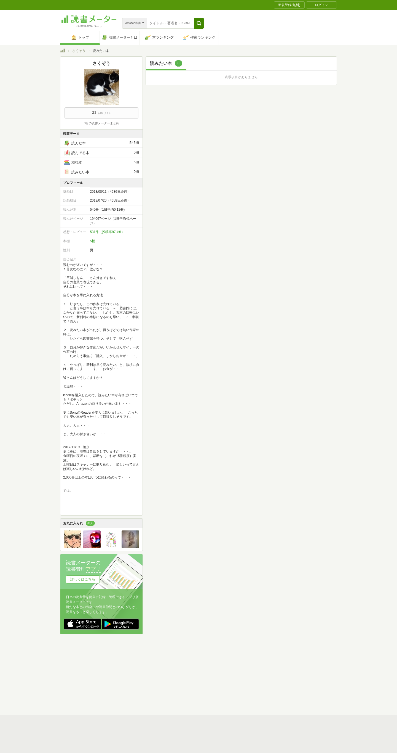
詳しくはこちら (82, 579)
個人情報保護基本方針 (165, 673)
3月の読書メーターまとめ (101, 123)
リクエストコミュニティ (231, 682)
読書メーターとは (140, 665)
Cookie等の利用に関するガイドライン (219, 673)
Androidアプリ (137, 691)
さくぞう (78, 51)
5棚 (92, 241)
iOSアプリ (164, 691)
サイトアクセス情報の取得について (282, 673)
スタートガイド (173, 665)
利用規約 (200, 665)
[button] (199, 23)
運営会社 (133, 673)
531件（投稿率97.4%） (107, 232)
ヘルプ (132, 682)
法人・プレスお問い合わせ (184, 682)
